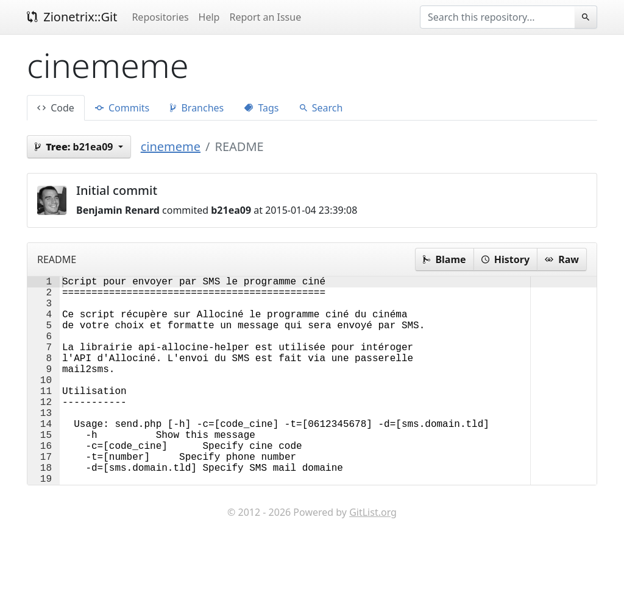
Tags (261, 107)
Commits (122, 107)
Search (321, 107)
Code (55, 107)
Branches (197, 107)
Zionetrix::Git (72, 17)
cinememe (170, 146)
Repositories (160, 17)
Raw (562, 259)
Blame (444, 259)
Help (209, 17)
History (505, 259)
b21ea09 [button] (75, 146)
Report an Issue (265, 17)
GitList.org (373, 558)
